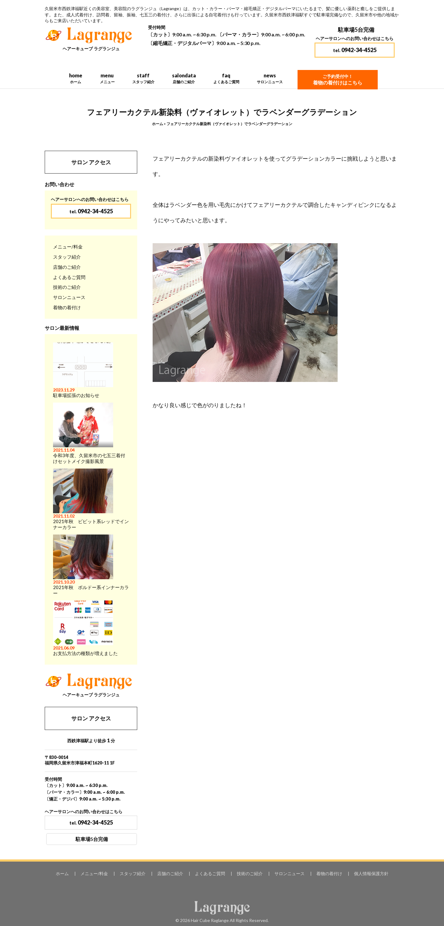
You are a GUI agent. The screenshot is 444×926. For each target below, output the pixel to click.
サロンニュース (69, 297)
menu (107, 78)
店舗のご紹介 (67, 267)
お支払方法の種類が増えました (85, 628)
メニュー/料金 (68, 246)
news (269, 78)
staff (143, 78)
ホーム (157, 123)
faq (226, 78)
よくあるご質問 (69, 277)
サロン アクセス (91, 162)
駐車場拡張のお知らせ (83, 370)
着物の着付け (67, 307)
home (75, 78)
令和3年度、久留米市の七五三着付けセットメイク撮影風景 (89, 433)
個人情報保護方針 (371, 873)
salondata (183, 78)
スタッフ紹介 (67, 257)
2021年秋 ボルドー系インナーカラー (91, 565)
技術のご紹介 (67, 287)
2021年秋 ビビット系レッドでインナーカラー (91, 499)
